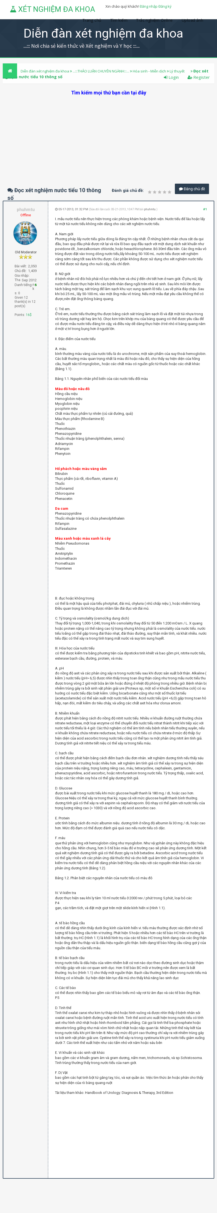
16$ (29, 315)
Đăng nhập (149, 6)
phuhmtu (150, 209)
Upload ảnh (192, 20)
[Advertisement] (108, 134)
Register (199, 77)
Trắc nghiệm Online (155, 20)
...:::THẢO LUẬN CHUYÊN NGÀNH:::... (101, 71)
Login (171, 77)
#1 (205, 209)
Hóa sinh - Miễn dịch (149, 71)
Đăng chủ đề (192, 189)
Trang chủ (92, 20)
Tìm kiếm (119, 20)
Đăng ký (165, 6)
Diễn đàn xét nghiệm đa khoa (45, 71)
